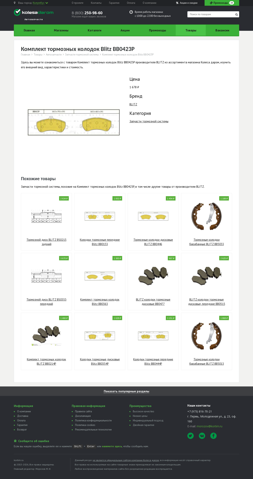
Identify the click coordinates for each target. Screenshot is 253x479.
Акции (186, 3)
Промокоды (157, 30)
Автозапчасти (54, 54)
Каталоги (94, 30)
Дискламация (83, 416)
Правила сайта (83, 411)
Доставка (22, 416)
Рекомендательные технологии (93, 429)
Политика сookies (85, 425)
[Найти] (236, 14)
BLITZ (133, 104)
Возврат (22, 429)
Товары (190, 30)
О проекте (77, 3)
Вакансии (222, 30)
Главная (29, 30)
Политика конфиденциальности (93, 420)
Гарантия (114, 3)
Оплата (131, 3)
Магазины (61, 30)
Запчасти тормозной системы (82, 54)
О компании (149, 3)
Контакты (96, 3)
